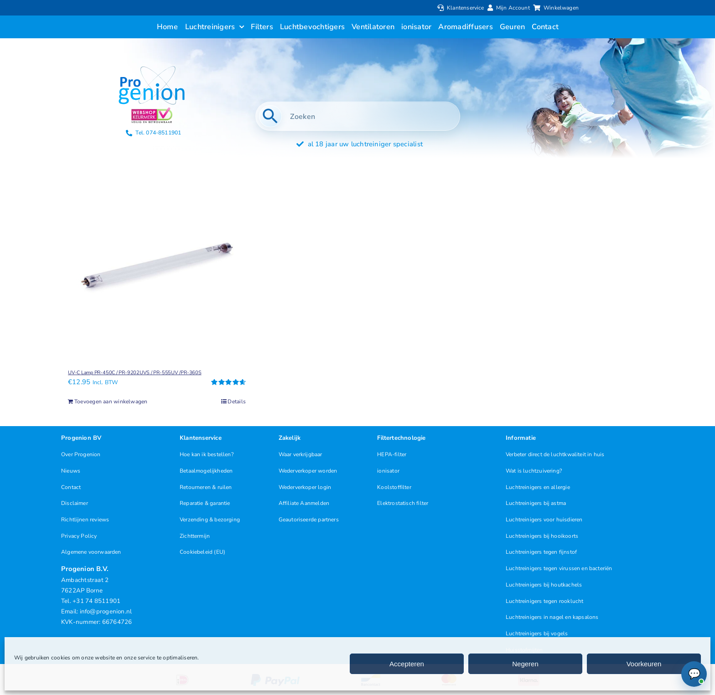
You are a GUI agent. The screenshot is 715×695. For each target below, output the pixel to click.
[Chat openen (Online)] (694, 674)
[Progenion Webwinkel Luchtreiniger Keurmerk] (151, 110)
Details (237, 401)
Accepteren (406, 664)
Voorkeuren (644, 664)
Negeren (525, 664)
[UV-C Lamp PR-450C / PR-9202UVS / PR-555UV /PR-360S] (157, 263)
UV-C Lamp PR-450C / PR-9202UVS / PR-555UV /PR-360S (135, 372)
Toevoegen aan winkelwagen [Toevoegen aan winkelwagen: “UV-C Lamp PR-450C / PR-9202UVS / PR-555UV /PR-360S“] (111, 401)
